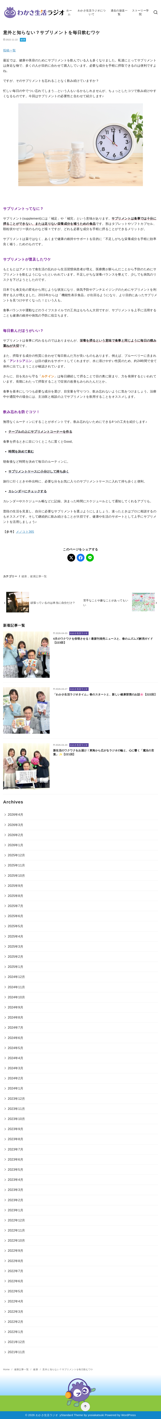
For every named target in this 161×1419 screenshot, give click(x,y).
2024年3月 (15, 1068)
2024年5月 (15, 1048)
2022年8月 (15, 1261)
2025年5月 (15, 926)
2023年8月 (15, 1139)
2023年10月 (16, 1119)
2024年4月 (15, 1058)
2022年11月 (16, 1230)
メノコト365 (25, 531)
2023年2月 (15, 1200)
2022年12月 (16, 1220)
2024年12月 (16, 977)
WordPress (128, 1415)
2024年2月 (15, 1078)
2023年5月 (15, 1169)
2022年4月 (15, 1301)
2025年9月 (15, 885)
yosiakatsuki (96, 1415)
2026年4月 (15, 814)
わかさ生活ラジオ (47, 1415)
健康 (23, 39)
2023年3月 (15, 1189)
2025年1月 (15, 966)
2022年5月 (15, 1291)
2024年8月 (15, 1017)
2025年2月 (15, 956)
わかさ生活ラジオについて (92, 12)
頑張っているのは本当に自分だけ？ (52, 602)
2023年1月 (15, 1210)
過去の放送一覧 (119, 12)
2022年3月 (15, 1311)
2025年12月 (16, 855)
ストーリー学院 (140, 12)
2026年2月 (15, 835)
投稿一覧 (9, 50)
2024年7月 (15, 1027)
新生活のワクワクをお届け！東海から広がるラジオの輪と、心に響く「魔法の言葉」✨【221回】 (103, 752)
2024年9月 (15, 1007)
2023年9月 (15, 1129)
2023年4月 (15, 1179)
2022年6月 (15, 1281)
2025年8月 (15, 895)
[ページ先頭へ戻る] (85, 1406)
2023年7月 (15, 1149)
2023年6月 (15, 1159)
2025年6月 (15, 916)
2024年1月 (15, 1088)
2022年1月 (15, 1332)
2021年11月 (16, 1352)
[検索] (155, 13)
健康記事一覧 (38, 576)
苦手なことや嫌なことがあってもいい (105, 603)
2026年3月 (15, 825)
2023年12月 (16, 1098)
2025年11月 (16, 865)
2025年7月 (15, 906)
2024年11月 (16, 987)
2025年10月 (16, 875)
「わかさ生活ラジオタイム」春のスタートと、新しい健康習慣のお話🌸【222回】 (105, 694)
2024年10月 (16, 997)
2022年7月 (15, 1271)
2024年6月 (15, 1038)
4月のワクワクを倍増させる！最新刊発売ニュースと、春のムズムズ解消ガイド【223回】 (103, 640)
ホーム (69, 12)
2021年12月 (16, 1342)
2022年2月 (15, 1321)
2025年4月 (15, 936)
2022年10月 (16, 1240)
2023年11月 (16, 1108)
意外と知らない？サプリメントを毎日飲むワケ (67, 1369)
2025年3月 (15, 946)
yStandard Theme (71, 1415)
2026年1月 (15, 845)
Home (6, 1369)
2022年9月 (15, 1250)
